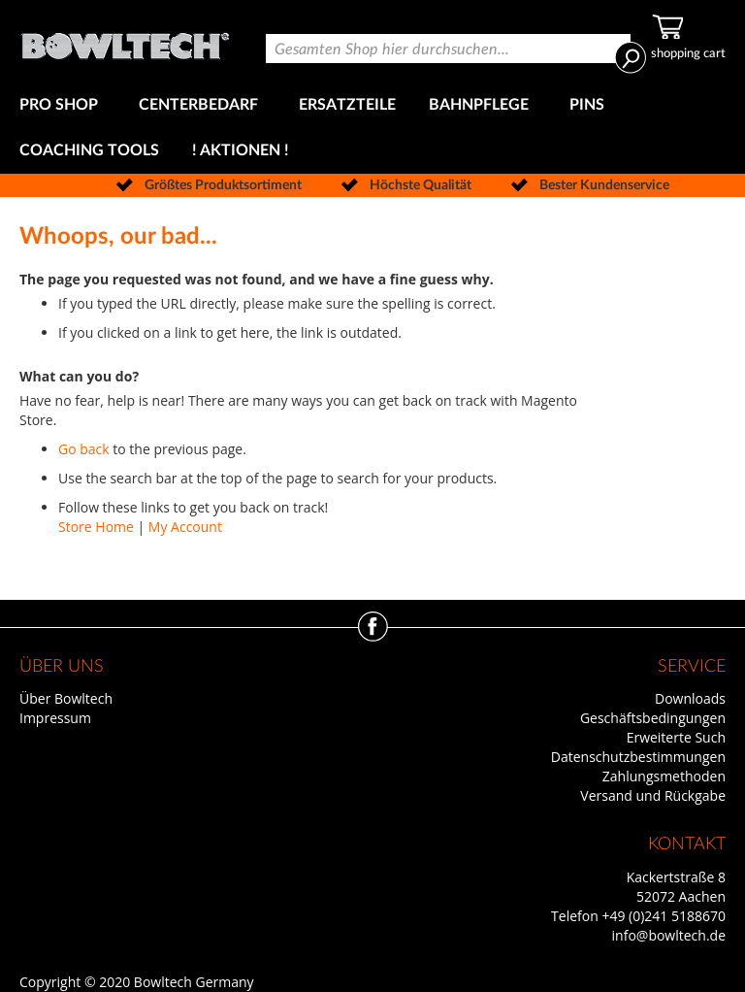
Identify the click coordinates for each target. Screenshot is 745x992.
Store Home (96, 526)
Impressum (55, 718)
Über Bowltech (66, 698)
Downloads (690, 698)
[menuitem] (62, 105)
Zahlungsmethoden (664, 776)
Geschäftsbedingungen (653, 718)
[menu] (372, 128)
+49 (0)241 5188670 (663, 916)
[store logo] (125, 41)
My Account (185, 526)
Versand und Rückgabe (653, 795)
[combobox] (448, 48)
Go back (84, 449)
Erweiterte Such (676, 737)
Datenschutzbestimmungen (638, 756)
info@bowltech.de (669, 935)
